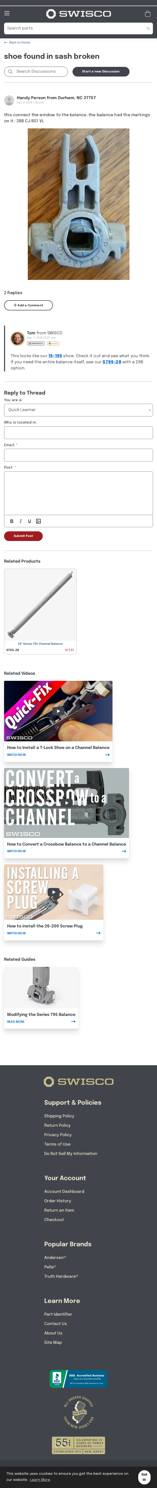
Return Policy (57, 1125)
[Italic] (20, 520)
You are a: (13, 400)
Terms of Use (57, 1144)
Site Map (53, 1342)
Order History (57, 1201)
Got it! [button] (144, 1477)
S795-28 (112, 362)
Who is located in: (20, 422)
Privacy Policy (58, 1135)
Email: (9, 445)
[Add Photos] (38, 520)
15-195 (55, 356)
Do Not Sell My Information (70, 1153)
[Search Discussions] (41, 71)
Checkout (54, 1220)
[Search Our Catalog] (70, 28)
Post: (8, 467)
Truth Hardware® (61, 1276)
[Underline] (29, 520)
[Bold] (11, 520)
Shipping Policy (59, 1116)
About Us (53, 1333)
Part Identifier (58, 1314)
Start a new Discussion (101, 71)
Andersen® (55, 1257)
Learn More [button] (40, 1480)
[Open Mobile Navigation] (7, 13)
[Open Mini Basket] (149, 13)
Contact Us (55, 1323)
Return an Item (59, 1210)
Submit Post (23, 535)
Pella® (50, 1267)
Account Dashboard (64, 1191)
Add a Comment (28, 305)
